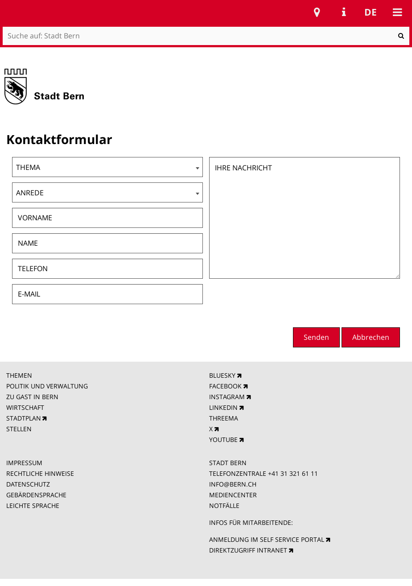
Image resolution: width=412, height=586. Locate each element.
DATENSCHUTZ (28, 484)
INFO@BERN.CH (232, 484)
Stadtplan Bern (317, 12)
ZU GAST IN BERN (32, 396)
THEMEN (19, 375)
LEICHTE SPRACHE (32, 505)
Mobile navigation (397, 12)
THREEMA (223, 418)
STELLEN (19, 429)
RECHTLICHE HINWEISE (40, 473)
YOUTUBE (223, 439)
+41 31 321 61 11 (293, 473)
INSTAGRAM (227, 396)
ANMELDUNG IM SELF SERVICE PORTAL (266, 539)
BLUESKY (222, 375)
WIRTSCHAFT (25, 407)
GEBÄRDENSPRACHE (36, 495)
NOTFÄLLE (224, 505)
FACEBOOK (225, 386)
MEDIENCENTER (233, 495)
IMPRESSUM (24, 462)
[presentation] (332, 302)
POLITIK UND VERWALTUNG (47, 386)
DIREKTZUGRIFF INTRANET (248, 550)
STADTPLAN (23, 418)
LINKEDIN (223, 407)
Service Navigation (344, 12)
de (370, 12)
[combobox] (107, 167)
